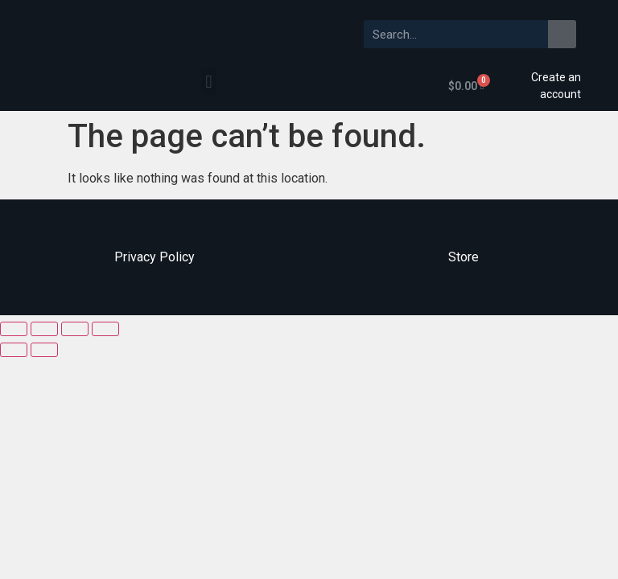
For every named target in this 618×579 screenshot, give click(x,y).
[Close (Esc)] (13, 329)
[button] (208, 81)
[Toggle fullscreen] (75, 329)
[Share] (44, 329)
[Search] (562, 34)
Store (463, 257)
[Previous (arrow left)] (13, 350)
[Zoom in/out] (105, 329)
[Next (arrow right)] (44, 350)
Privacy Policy (154, 257)
